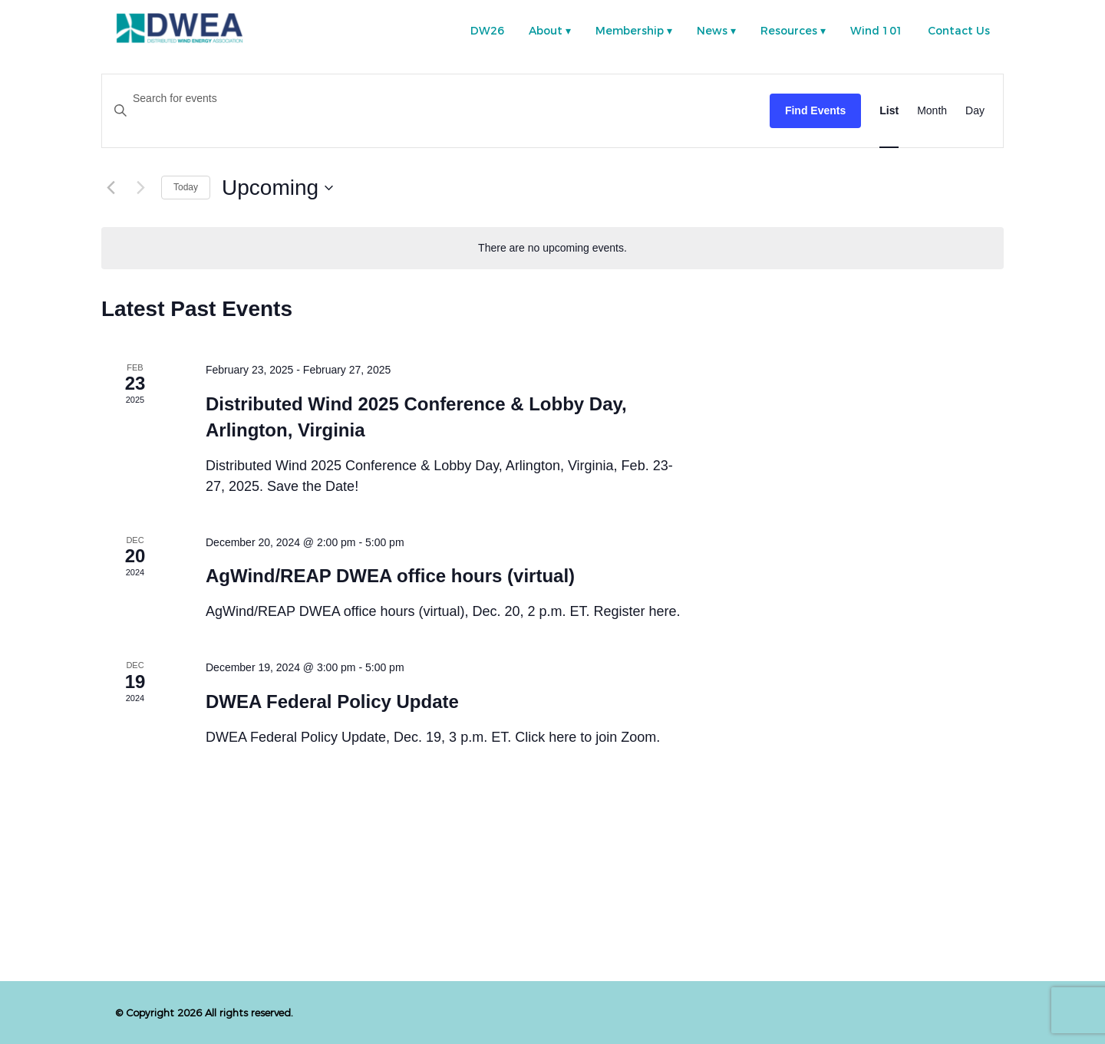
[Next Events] (140, 188)
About (545, 31)
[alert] (552, 248)
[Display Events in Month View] (932, 110)
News (712, 31)
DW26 (487, 31)
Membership (629, 31)
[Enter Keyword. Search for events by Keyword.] (436, 98)
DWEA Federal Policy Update (332, 701)
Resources (788, 31)
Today (185, 187)
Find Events (815, 110)
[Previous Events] (110, 188)
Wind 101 (876, 31)
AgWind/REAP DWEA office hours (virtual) (390, 575)
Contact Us (959, 31)
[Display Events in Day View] (975, 110)
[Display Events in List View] (889, 110)
